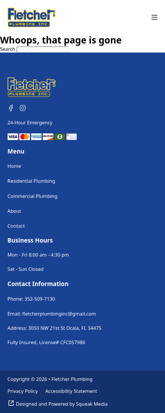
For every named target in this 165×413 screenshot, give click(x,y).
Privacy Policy (23, 391)
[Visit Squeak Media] (58, 404)
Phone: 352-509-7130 (31, 298)
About (14, 211)
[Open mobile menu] (154, 17)
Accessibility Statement (71, 391)
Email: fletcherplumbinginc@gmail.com (52, 313)
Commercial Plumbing (33, 196)
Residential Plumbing (31, 180)
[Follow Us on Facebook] (11, 107)
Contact (16, 225)
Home (14, 166)
